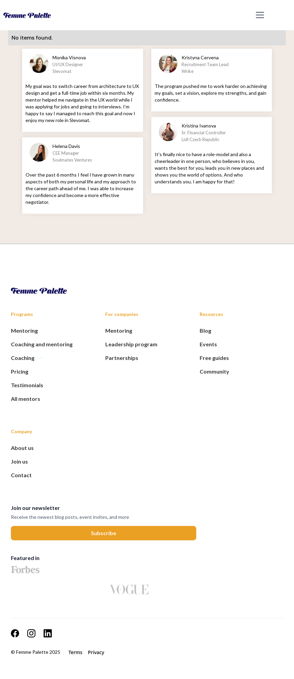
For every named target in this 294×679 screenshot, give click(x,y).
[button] (258, 15)
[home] (127, 15)
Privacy (96, 652)
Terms (75, 652)
